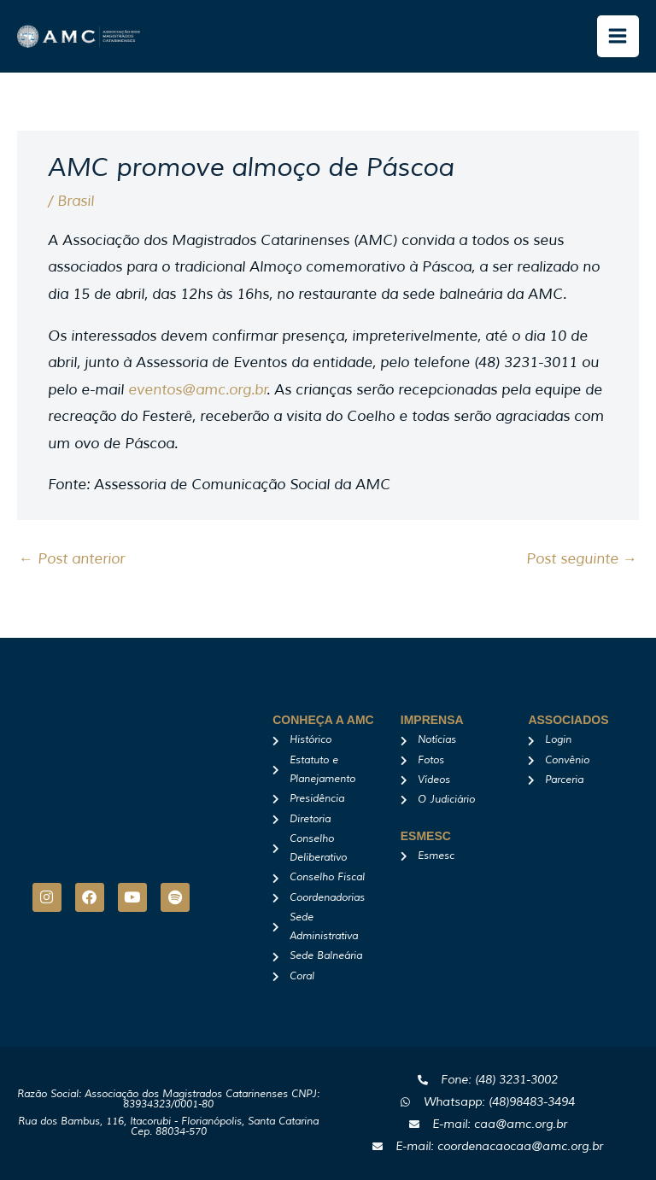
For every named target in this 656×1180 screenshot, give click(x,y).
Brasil (75, 201)
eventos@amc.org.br (197, 390)
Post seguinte (581, 559)
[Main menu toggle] (618, 36)
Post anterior (72, 559)
